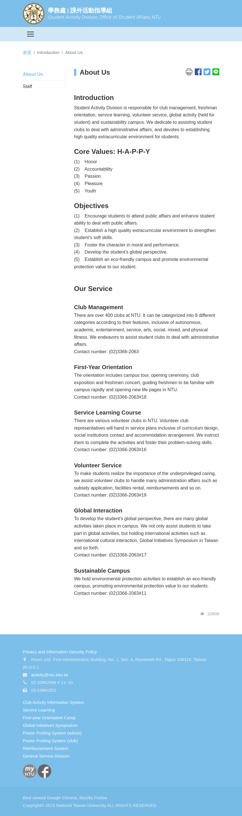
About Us (33, 74)
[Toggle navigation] (30, 34)
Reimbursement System (45, 748)
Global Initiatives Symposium (50, 725)
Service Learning (39, 710)
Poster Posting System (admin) (52, 733)
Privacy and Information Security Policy (60, 651)
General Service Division (46, 756)
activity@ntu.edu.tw (49, 674)
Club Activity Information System (53, 702)
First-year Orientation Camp (49, 717)
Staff (27, 86)
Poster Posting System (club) (50, 740)
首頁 (27, 52)
